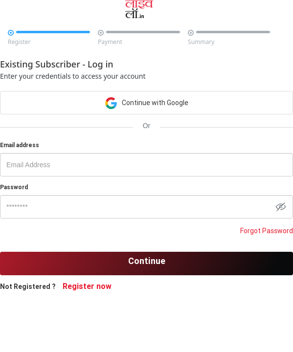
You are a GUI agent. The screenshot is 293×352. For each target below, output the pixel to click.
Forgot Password (266, 230)
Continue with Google (146, 102)
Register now (87, 286)
